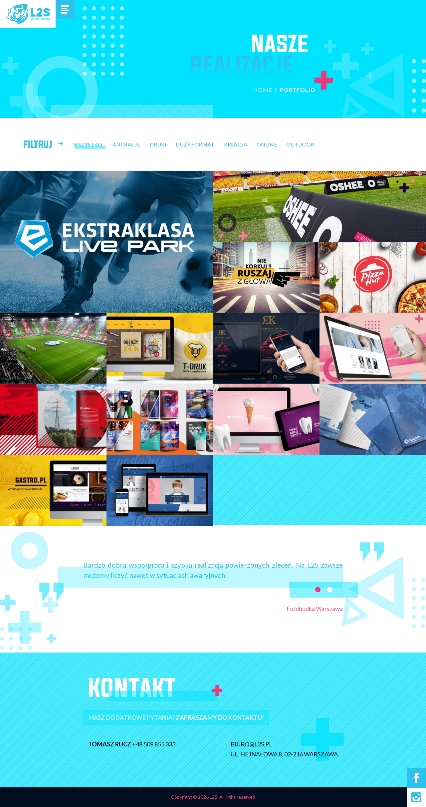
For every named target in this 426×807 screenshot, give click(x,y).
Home (262, 90)
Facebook (416, 777)
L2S (28, 14)
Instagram (416, 797)
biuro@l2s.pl (257, 744)
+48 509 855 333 (148, 744)
